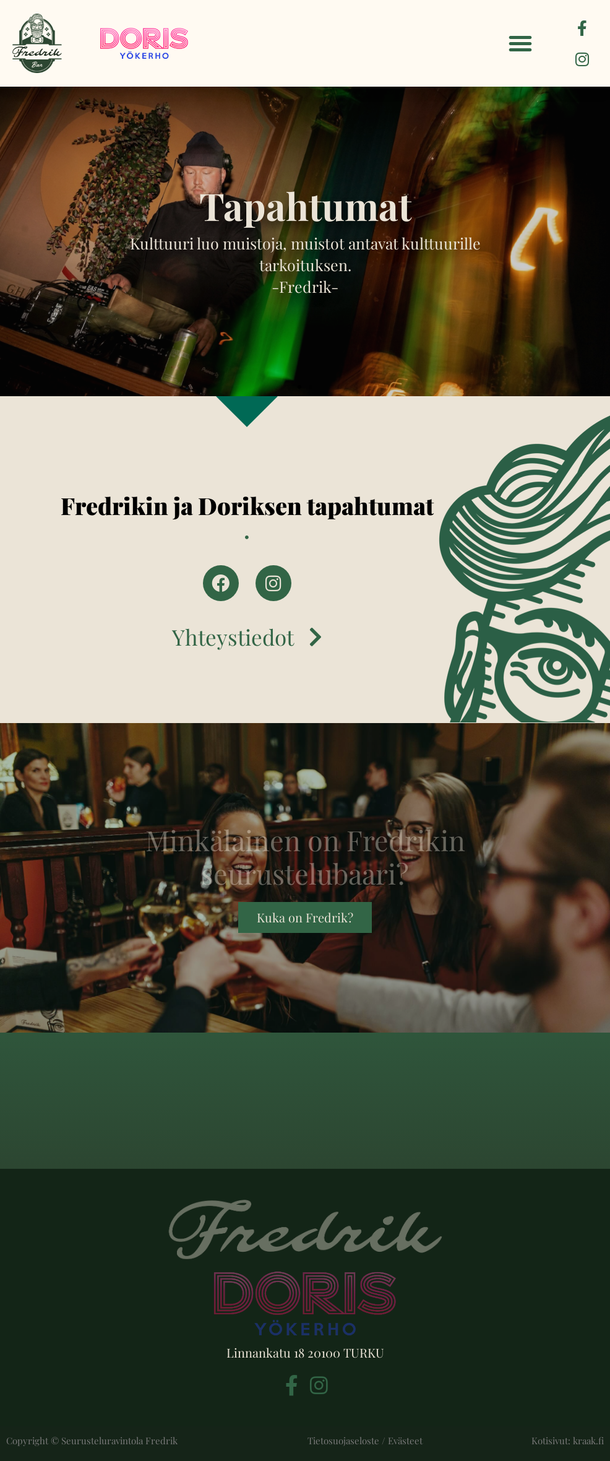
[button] (520, 43)
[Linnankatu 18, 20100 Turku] (305, 1101)
